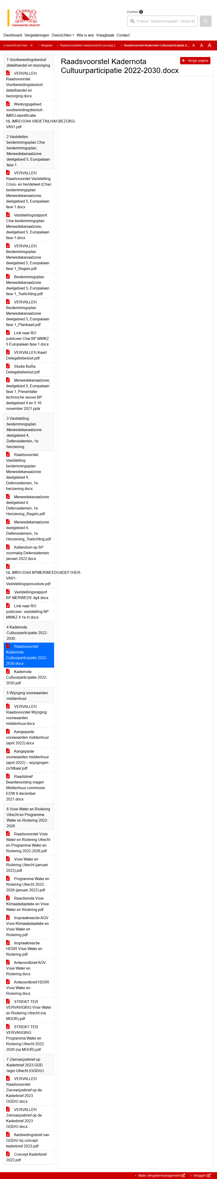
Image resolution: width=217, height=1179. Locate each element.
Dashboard (13, 35)
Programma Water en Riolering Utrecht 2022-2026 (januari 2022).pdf (27, 884)
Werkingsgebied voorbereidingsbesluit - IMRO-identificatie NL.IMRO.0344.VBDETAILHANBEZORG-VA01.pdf (30, 115)
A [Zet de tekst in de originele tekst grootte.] (193, 45)
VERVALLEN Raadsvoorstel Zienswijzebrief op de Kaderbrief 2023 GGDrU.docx (24, 1090)
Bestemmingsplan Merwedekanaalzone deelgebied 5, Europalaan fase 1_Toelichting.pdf (27, 285)
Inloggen (202, 1175)
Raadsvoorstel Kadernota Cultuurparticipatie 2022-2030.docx (26, 655)
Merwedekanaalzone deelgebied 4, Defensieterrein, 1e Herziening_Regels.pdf (27, 505)
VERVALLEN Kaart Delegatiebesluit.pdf (26, 355)
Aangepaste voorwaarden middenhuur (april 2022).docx (27, 737)
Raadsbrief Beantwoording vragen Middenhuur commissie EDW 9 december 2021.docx (25, 788)
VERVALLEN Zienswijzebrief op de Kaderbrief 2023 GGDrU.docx (24, 1118)
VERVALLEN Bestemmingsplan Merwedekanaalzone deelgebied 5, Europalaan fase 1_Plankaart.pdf (27, 313)
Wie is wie (85, 35)
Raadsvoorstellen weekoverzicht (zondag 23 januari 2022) (97, 45)
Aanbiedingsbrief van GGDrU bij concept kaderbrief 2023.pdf (27, 1140)
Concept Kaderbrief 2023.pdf (26, 1157)
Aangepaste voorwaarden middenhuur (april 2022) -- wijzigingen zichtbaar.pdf (27, 759)
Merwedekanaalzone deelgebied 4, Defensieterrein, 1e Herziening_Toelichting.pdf (28, 530)
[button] (206, 21)
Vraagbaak (105, 35)
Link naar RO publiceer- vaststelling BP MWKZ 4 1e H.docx (27, 611)
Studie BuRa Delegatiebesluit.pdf (22, 369)
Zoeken (132, 12)
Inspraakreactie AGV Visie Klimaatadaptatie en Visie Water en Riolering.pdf (27, 926)
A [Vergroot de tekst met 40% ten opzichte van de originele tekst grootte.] (209, 45)
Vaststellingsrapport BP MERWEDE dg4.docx (27, 595)
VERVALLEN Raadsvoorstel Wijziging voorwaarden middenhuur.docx (26, 715)
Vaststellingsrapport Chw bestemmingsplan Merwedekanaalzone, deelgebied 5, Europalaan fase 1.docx (27, 226)
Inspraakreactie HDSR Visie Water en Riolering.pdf (24, 948)
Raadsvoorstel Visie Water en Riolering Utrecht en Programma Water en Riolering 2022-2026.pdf (28, 842)
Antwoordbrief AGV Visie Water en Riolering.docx (26, 968)
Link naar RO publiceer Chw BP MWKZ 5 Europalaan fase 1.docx (27, 338)
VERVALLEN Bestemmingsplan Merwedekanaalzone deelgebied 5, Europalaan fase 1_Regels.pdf (27, 257)
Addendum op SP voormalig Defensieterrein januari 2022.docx (27, 553)
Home (34, 45)
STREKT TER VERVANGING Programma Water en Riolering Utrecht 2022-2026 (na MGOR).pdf (25, 1038)
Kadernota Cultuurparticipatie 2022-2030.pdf (26, 677)
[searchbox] (162, 21)
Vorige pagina (195, 60)
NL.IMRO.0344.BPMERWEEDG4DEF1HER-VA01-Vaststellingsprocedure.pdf (30, 575)
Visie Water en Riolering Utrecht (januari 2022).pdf (27, 865)
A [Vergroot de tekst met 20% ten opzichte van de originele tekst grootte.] (201, 45)
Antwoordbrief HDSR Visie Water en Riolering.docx (27, 987)
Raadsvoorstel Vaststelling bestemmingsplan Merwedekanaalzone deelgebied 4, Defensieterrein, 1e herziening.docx (23, 472)
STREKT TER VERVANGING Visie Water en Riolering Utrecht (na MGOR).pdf (28, 1010)
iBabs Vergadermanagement (161, 1175)
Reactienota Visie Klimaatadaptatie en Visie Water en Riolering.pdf (27, 904)
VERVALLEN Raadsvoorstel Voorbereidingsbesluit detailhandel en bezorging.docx (24, 84)
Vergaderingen (36, 35)
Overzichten (61, 35)
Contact (123, 35)
